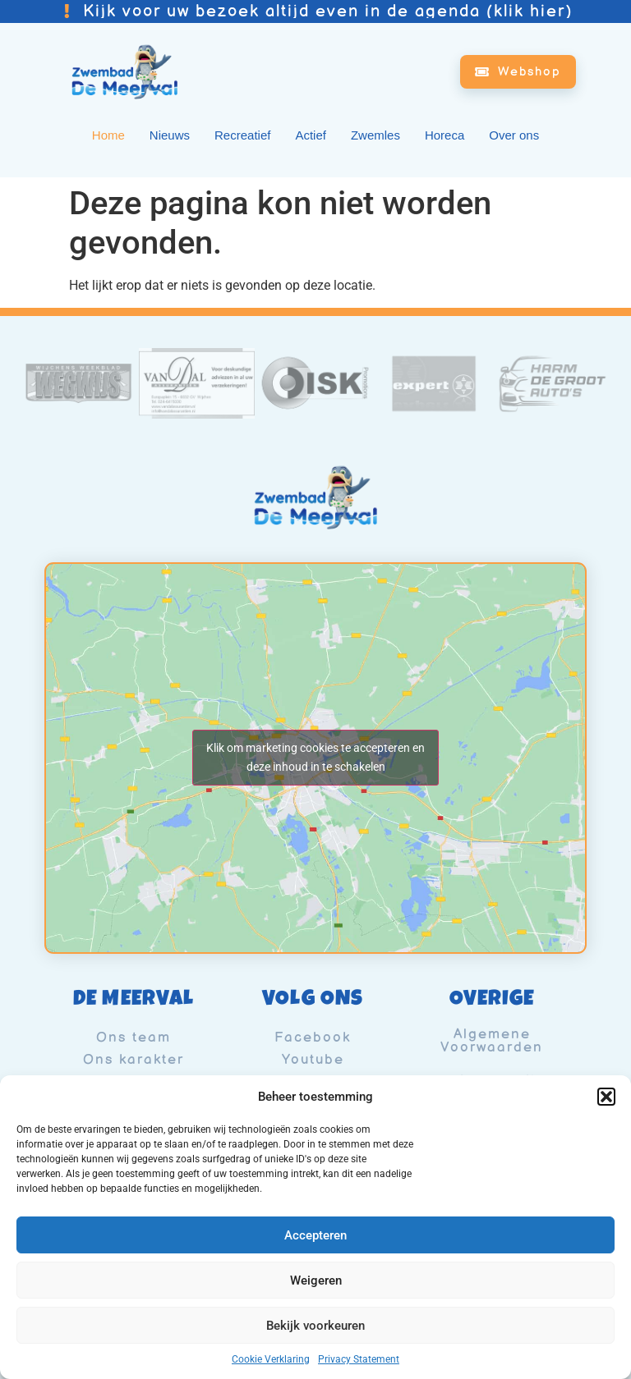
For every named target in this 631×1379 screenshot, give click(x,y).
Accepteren (315, 1235)
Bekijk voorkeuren (315, 1325)
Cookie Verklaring (271, 1359)
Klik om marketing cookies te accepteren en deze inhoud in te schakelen (315, 757)
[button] (606, 1096)
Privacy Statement (358, 1359)
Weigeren (316, 1280)
